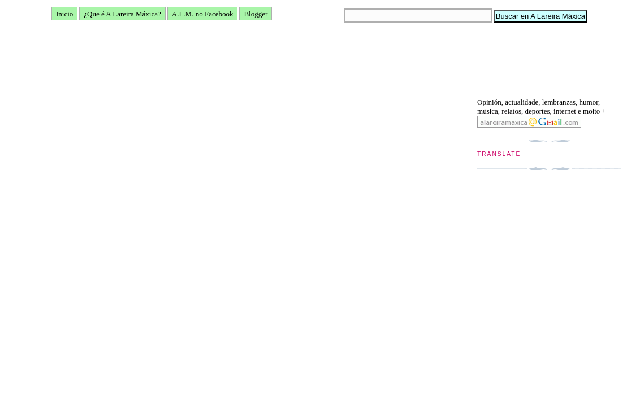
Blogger (255, 14)
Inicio (64, 14)
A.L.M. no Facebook (202, 14)
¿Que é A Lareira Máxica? (122, 14)
